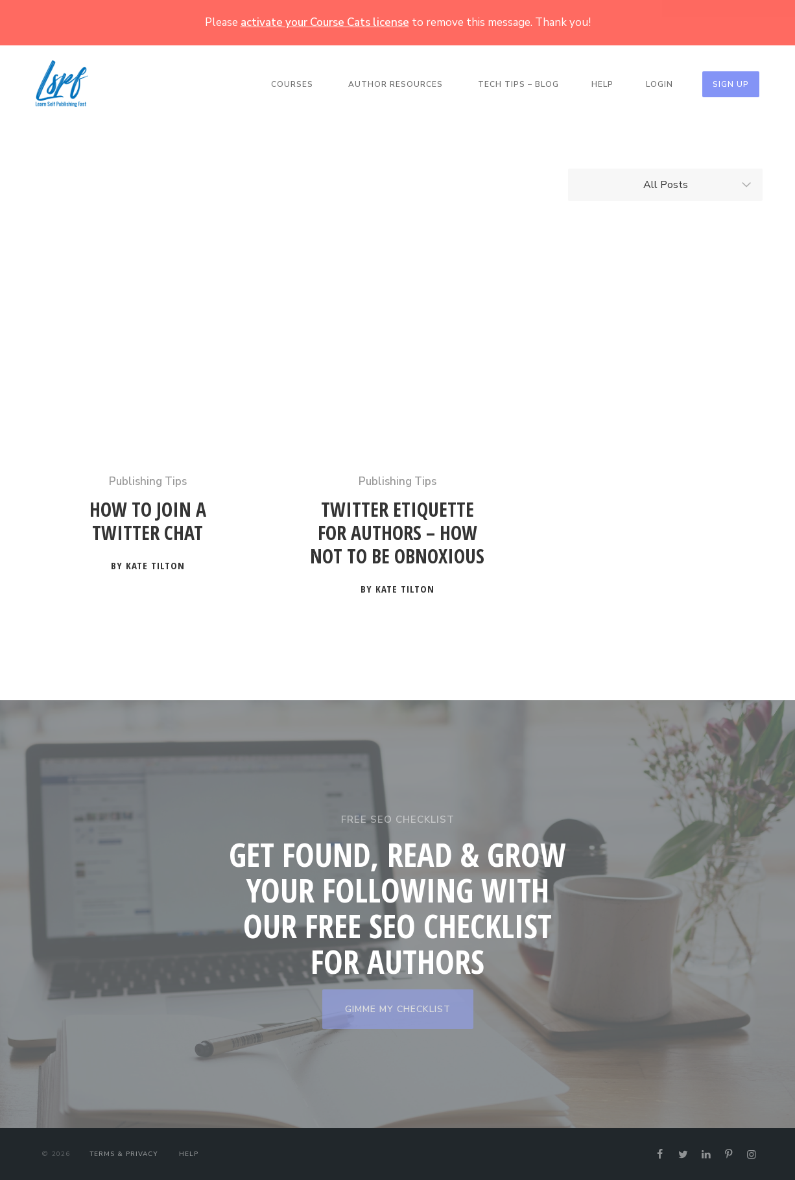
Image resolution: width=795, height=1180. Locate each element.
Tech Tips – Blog (518, 84)
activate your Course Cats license (325, 22)
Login (659, 84)
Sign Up (731, 84)
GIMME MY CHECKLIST (398, 1009)
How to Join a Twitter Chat (147, 521)
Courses (292, 84)
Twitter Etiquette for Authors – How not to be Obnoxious (397, 533)
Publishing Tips (148, 481)
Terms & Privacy (123, 1154)
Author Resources (395, 84)
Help (602, 84)
